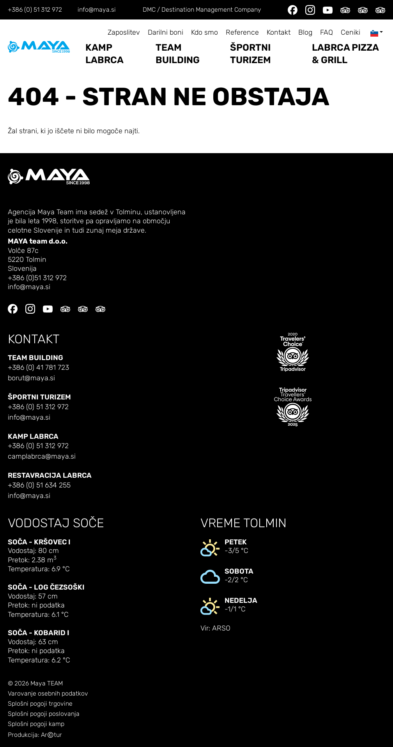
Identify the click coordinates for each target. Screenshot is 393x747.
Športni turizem (250, 53)
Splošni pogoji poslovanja (44, 714)
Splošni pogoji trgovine (40, 704)
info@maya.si (97, 9)
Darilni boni (165, 32)
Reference (242, 32)
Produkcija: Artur (35, 735)
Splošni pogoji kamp (36, 724)
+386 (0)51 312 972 (37, 278)
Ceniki (350, 32)
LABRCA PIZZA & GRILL (345, 53)
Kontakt (278, 32)
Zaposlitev (124, 32)
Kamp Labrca (104, 53)
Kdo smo (204, 32)
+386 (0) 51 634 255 (39, 485)
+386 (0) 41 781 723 (38, 368)
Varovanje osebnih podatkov (48, 693)
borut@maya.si (31, 378)
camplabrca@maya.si (42, 456)
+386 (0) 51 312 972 (35, 9)
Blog (305, 32)
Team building (178, 53)
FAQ (326, 32)
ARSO (221, 628)
